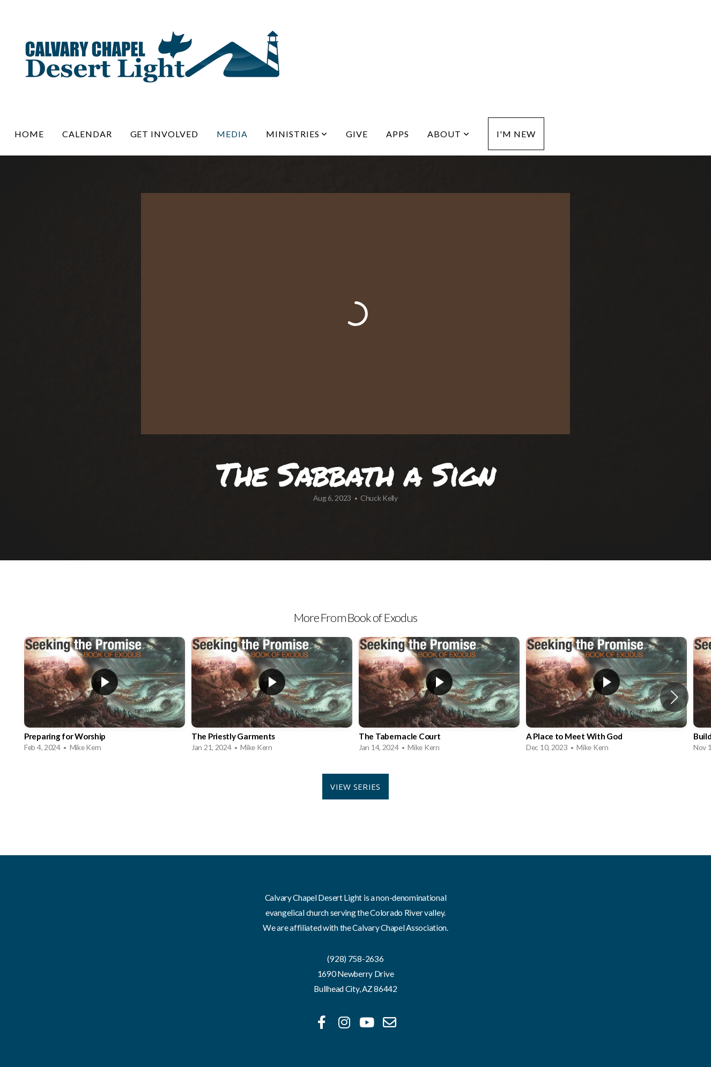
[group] (104, 697)
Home (29, 134)
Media (232, 134)
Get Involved (164, 134)
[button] (674, 697)
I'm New (516, 134)
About (448, 134)
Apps (397, 134)
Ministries (297, 134)
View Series (355, 786)
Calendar (87, 134)
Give (357, 134)
